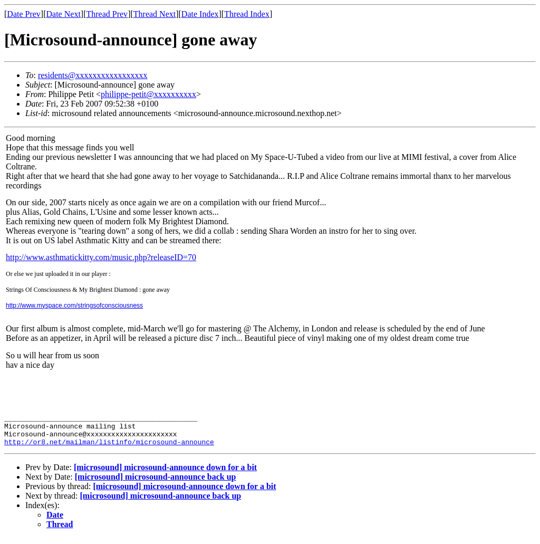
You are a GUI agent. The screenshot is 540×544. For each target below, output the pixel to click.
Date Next (63, 13)
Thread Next (154, 13)
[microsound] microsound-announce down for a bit (165, 473)
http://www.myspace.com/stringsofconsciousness (74, 305)
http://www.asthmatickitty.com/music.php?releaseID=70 (101, 257)
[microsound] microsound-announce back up (155, 483)
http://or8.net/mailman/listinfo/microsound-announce (109, 448)
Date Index (200, 13)
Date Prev (24, 13)
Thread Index (246, 13)
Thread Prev (107, 13)
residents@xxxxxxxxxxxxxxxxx (93, 75)
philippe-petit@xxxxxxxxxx (148, 94)
